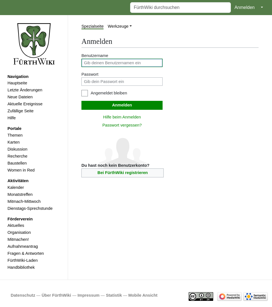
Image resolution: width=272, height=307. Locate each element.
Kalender (16, 187)
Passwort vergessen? (122, 125)
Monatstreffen (20, 194)
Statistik (114, 295)
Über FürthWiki (56, 295)
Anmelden (245, 7)
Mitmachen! (18, 239)
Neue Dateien (20, 97)
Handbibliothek (21, 267)
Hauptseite (17, 83)
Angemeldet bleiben (109, 93)
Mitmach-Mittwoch (24, 201)
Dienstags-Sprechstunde (30, 208)
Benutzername (94, 55)
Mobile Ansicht (143, 295)
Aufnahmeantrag (23, 246)
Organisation (19, 232)
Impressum (89, 295)
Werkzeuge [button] (118, 26)
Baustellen (17, 163)
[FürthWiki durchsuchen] (180, 7)
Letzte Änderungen (25, 90)
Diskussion (17, 149)
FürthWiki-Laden (23, 260)
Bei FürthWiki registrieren (122, 172)
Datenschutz (23, 295)
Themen (15, 135)
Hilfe (12, 118)
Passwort (90, 74)
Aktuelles (16, 225)
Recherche (17, 156)
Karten (14, 142)
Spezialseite (92, 26)
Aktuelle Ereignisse (25, 104)
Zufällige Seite (21, 111)
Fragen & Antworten (26, 253)
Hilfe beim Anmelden (122, 117)
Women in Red (21, 170)
